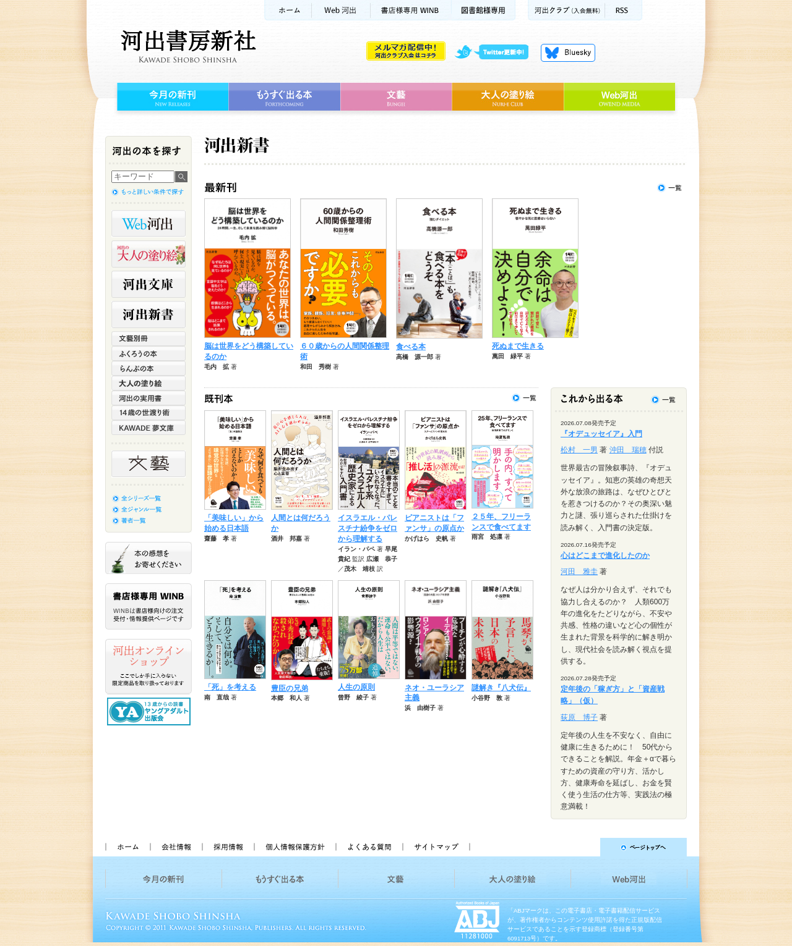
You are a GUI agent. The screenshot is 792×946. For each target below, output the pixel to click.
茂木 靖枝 (359, 568)
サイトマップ (436, 847)
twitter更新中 (496, 52)
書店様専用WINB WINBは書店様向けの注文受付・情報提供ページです (148, 606)
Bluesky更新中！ (568, 52)
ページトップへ (584, 847)
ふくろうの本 (148, 353)
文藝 (396, 97)
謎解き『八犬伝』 (501, 687)
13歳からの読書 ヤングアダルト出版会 (150, 711)
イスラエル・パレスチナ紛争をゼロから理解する (367, 528)
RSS (623, 10)
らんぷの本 (148, 368)
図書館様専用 (483, 10)
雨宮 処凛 (486, 536)
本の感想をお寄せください (148, 558)
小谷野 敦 (486, 698)
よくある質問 (368, 847)
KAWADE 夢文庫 (148, 427)
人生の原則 (356, 687)
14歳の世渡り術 (148, 412)
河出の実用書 (148, 398)
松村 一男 (579, 450)
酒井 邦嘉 (286, 538)
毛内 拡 (216, 366)
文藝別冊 (148, 338)
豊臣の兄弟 (289, 688)
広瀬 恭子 (381, 558)
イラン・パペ (356, 549)
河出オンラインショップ (148, 667)
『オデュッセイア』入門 (601, 433)
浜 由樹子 (420, 707)
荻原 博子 (579, 717)
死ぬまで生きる (518, 346)
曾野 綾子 (353, 697)
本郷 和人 (286, 698)
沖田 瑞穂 (628, 450)
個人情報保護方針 (294, 847)
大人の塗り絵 (508, 97)
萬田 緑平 (507, 356)
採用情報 (228, 847)
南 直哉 (216, 697)
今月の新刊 (171, 97)
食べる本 (411, 346)
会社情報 (176, 847)
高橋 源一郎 (414, 356)
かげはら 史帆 (426, 538)
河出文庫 (148, 284)
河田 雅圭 (579, 571)
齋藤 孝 (216, 538)
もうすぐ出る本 (284, 97)
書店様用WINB (411, 10)
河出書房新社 (186, 46)
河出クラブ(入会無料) (566, 10)
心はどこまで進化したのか (605, 555)
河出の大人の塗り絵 (148, 254)
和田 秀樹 (315, 366)
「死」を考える (230, 687)
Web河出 (341, 10)
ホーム (287, 10)
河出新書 (148, 314)
